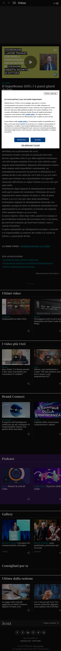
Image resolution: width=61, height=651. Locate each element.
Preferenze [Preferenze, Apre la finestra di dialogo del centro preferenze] (21, 140)
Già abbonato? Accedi (30, 145)
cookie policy (30, 114)
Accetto (38, 140)
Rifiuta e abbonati (50, 93)
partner (23, 124)
